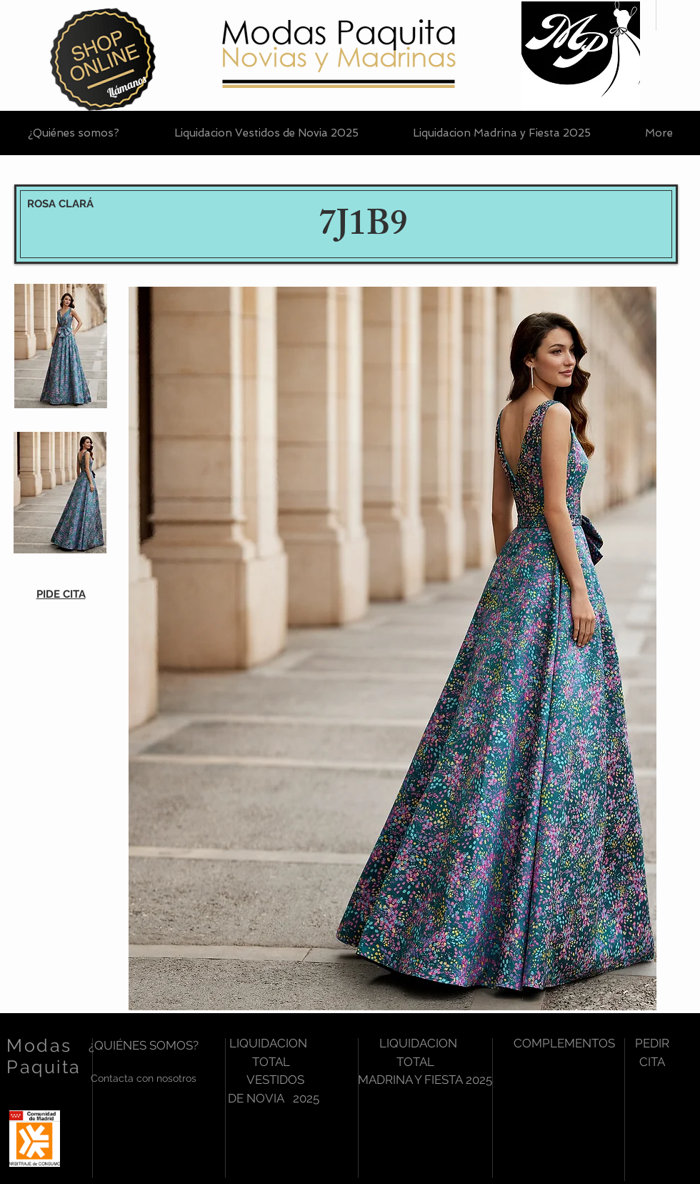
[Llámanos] (126, 86)
